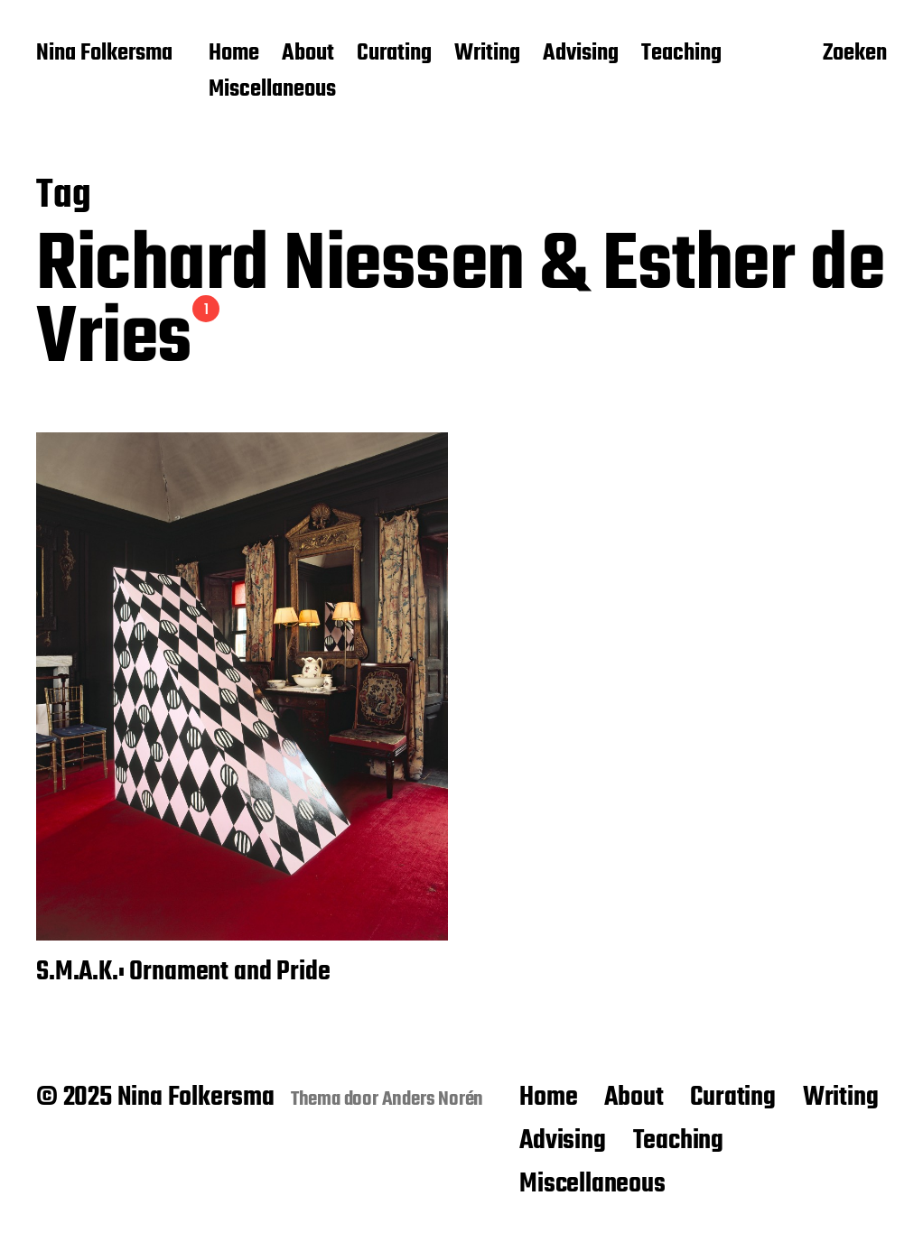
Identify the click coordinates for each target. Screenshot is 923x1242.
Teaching (681, 54)
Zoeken (855, 55)
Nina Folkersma (104, 54)
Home (234, 54)
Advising (581, 54)
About (308, 54)
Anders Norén (433, 1099)
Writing (487, 54)
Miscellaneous (272, 90)
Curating (394, 54)
